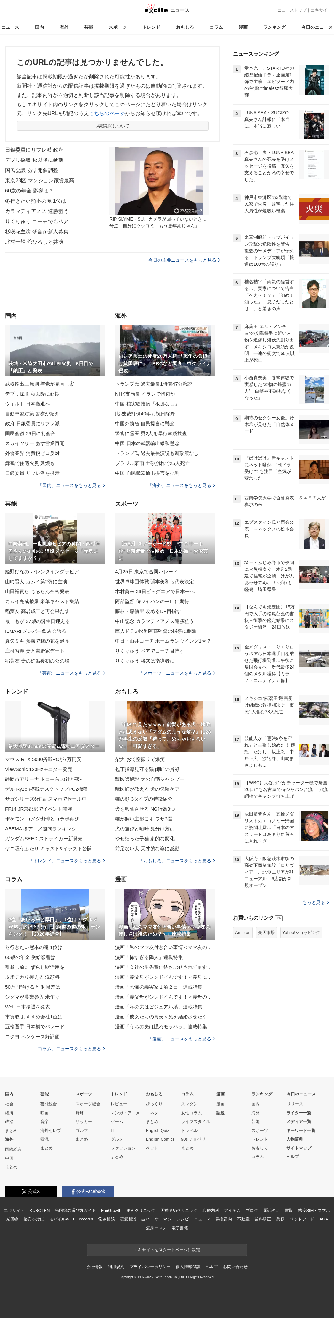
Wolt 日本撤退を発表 (27, 1006)
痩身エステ (156, 1228)
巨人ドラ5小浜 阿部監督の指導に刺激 (156, 631)
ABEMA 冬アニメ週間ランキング (40, 828)
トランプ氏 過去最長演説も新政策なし (157, 453)
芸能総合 (48, 1104)
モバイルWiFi (61, 1219)
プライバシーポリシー (150, 1266)
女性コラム (191, 1112)
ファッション (123, 1148)
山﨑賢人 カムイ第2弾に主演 (36, 581)
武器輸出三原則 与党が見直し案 (39, 384)
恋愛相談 (128, 1219)
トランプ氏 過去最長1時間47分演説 (153, 384)
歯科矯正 (263, 1219)
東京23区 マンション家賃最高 (39, 180)
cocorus (86, 1219)
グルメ (117, 1139)
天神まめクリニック (178, 1210)
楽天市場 (266, 932)
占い (145, 1219)
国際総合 (13, 1149)
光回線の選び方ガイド (75, 1210)
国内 (39, 27)
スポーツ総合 (88, 1104)
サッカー (84, 1121)
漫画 (243, 27)
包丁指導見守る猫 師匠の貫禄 (147, 769)
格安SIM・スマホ (314, 1210)
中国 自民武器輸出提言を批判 (147, 473)
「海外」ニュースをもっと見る (181, 485)
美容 (280, 1219)
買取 (289, 1210)
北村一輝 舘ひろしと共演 (34, 242)
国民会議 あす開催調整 (31, 170)
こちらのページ (107, 113)
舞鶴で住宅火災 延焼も (30, 463)
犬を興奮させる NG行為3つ (145, 809)
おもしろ (185, 27)
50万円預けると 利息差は (32, 987)
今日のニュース (317, 27)
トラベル (189, 1130)
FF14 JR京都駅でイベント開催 (38, 809)
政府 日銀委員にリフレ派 (32, 423)
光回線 (12, 1219)
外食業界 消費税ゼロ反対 (32, 453)
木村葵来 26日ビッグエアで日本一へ (155, 591)
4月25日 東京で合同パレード (146, 571)
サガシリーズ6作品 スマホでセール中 (46, 799)
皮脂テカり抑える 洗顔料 (32, 977)
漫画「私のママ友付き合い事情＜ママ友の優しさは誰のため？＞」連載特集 (165, 947)
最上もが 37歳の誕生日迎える (37, 621)
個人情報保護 (188, 1266)
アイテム (232, 1210)
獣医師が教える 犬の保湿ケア (147, 789)
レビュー (119, 1104)
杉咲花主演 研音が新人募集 (36, 231)
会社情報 (94, 1266)
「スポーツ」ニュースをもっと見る (177, 673)
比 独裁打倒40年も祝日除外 (145, 413)
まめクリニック (140, 1210)
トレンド (151, 27)
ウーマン (163, 1219)
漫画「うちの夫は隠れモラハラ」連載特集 (161, 1026)
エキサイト (321, 10)
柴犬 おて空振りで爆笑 (140, 759)
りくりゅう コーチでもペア (36, 221)
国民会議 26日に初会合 (30, 433)
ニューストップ (291, 10)
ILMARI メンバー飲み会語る (35, 631)
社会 (9, 1104)
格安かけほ (33, 1219)
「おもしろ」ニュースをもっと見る (177, 860)
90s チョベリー (195, 1139)
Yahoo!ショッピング (301, 932)
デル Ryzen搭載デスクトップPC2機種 (46, 789)
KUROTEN (40, 1210)
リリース (295, 1104)
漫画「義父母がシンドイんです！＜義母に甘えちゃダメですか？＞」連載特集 (165, 977)
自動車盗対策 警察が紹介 (32, 413)
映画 (44, 1112)
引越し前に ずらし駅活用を (35, 967)
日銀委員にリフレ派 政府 (34, 150)
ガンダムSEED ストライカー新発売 (44, 838)
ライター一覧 (298, 1112)
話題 (220, 1112)
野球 (80, 1112)
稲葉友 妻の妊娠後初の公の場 (37, 660)
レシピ (182, 1219)
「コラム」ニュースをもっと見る (69, 1048)
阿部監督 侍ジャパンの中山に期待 (152, 601)
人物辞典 (294, 1139)
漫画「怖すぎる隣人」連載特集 (149, 957)
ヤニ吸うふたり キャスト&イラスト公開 (48, 848)
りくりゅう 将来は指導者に (145, 660)
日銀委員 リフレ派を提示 (32, 473)
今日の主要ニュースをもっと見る (184, 260)
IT (113, 1130)
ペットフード (302, 1219)
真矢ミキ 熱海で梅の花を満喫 (37, 641)
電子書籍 (179, 1228)
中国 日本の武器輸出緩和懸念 (147, 443)
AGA (323, 1219)
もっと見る (315, 902)
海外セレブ (50, 1130)
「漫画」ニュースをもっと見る (181, 1038)
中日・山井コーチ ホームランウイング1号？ (163, 641)
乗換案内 (224, 1219)
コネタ (152, 1112)
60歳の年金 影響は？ (29, 190)
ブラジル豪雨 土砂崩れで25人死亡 (152, 463)
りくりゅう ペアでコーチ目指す (149, 651)
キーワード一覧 (300, 1130)
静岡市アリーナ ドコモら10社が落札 (44, 779)
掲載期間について (113, 125)
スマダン (189, 1104)
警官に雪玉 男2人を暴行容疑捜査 (151, 433)
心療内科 (211, 1210)
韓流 (44, 1139)
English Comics (160, 1139)
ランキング (274, 27)
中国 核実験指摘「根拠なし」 (147, 403)
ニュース (10, 27)
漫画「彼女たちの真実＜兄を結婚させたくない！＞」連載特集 (165, 1016)
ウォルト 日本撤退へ (27, 403)
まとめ (11, 1130)
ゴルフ (82, 1130)
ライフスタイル (195, 1121)
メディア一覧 (298, 1121)
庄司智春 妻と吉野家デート (35, 651)
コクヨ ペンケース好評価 (32, 1036)
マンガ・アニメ (125, 1112)
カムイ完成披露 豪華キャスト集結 (42, 601)
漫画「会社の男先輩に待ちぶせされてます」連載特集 (165, 967)
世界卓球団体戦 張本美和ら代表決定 (154, 581)
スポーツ (118, 27)
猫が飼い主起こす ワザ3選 (143, 818)
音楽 (44, 1121)
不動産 (243, 1219)
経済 (9, 1112)
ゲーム (117, 1121)
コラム (216, 27)
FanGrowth (111, 1210)
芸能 (88, 27)
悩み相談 (106, 1219)
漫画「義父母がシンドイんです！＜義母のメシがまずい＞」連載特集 (165, 997)
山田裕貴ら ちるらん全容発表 (37, 591)
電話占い (271, 1210)
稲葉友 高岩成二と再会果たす (37, 611)
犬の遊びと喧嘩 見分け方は (145, 828)
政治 (9, 1121)
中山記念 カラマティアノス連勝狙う (154, 621)
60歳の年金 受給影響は (30, 957)
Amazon (242, 932)
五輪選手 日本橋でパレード (35, 1026)
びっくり (154, 1104)
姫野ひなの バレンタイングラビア (42, 571)
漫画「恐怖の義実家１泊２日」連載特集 (158, 987)
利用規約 (116, 1266)
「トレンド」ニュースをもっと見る (67, 860)
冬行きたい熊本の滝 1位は (35, 201)
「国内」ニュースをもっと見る (71, 485)
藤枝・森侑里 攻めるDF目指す (148, 611)
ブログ (252, 1210)
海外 (64, 27)
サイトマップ (298, 1148)
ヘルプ (292, 1156)
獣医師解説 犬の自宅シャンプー (149, 779)
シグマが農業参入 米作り (32, 997)
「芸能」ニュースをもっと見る (71, 673)
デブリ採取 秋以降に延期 (34, 160)
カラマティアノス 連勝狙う (36, 211)
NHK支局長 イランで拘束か (145, 393)
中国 (9, 1158)
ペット (152, 1148)
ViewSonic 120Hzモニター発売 (38, 769)
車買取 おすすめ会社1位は (33, 1016)
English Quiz (157, 1130)
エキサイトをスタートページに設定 (167, 1249)
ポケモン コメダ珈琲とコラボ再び (42, 818)
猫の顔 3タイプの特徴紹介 (143, 799)
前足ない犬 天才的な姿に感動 (147, 848)
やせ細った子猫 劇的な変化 (145, 838)
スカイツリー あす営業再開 (35, 443)
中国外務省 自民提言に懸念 (145, 423)
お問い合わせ (235, 1266)
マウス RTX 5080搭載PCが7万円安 (43, 759)
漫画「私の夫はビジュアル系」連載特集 (158, 1006)
